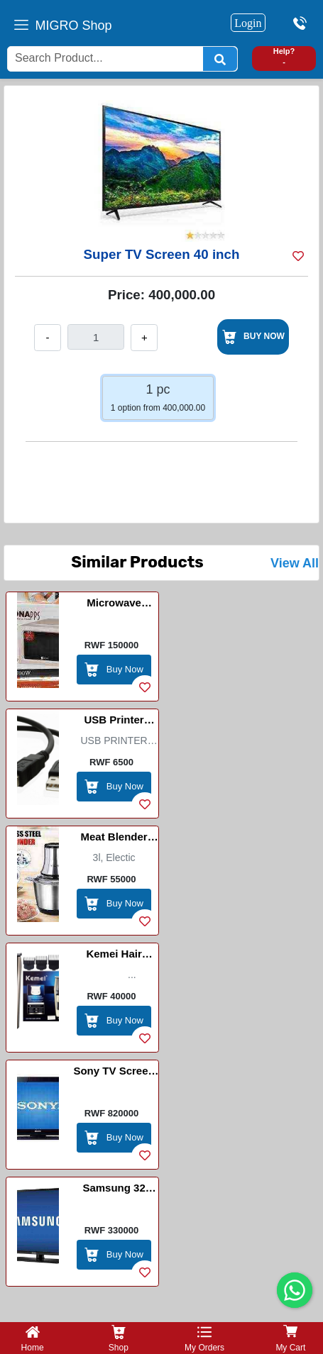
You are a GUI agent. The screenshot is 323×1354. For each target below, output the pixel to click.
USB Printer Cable (113, 722)
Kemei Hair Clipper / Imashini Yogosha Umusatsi (113, 956)
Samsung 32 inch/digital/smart (114, 1190)
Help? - (284, 56)
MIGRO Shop (73, 25)
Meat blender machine (113, 839)
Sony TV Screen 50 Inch (113, 1073)
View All (294, 563)
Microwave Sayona (114, 605)
